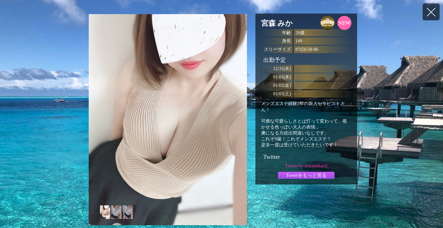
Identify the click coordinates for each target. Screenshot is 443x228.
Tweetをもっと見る (306, 175)
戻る (431, 11)
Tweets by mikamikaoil (306, 165)
